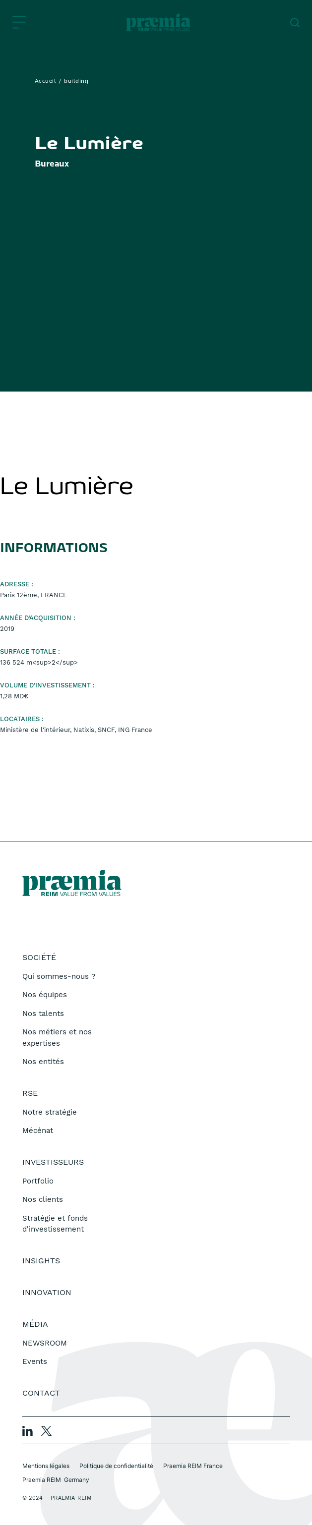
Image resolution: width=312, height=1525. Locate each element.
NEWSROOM (44, 1343)
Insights (41, 1260)
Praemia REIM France (193, 1465)
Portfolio (38, 1181)
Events (34, 1361)
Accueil (46, 81)
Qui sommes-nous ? (58, 976)
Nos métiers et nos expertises (57, 1037)
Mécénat (37, 1130)
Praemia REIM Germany (55, 1479)
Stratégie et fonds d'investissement (55, 1224)
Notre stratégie (49, 1112)
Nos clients (42, 1199)
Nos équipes (44, 994)
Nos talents (43, 1013)
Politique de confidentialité (116, 1465)
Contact (41, 1393)
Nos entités (43, 1061)
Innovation (46, 1292)
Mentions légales (45, 1465)
